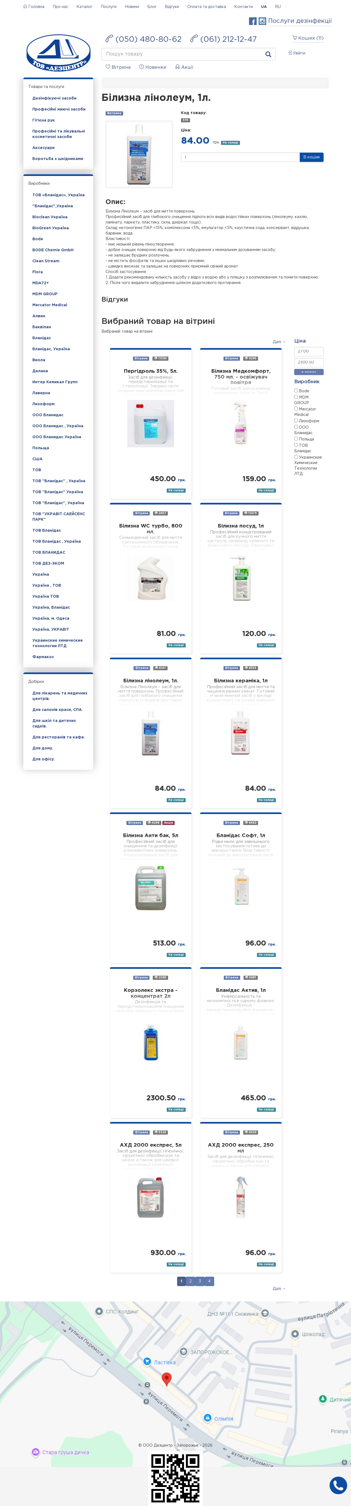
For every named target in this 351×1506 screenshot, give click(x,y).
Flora (37, 272)
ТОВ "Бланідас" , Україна (58, 481)
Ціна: (186, 130)
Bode (37, 239)
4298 (153, 822)
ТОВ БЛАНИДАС (48, 552)
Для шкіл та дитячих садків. (54, 723)
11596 (160, 358)
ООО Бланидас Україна (56, 437)
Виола (38, 360)
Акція (168, 822)
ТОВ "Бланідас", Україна (58, 503)
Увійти (296, 53)
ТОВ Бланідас (46, 530)
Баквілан (41, 327)
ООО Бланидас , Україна (57, 426)
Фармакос (43, 657)
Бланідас (41, 338)
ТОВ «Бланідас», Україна (58, 195)
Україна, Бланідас (51, 607)
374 (185, 120)
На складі (230, 142)
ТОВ (36, 470)
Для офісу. (43, 759)
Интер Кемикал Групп (55, 382)
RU (278, 7)
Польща (40, 448)
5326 (160, 1132)
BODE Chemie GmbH (52, 250)
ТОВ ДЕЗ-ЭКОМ (48, 563)
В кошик (311, 157)
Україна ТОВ (45, 596)
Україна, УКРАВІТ (50, 629)
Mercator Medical (49, 305)
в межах (309, 371)
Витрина (114, 113)
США (37, 459)
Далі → (279, 342)
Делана (40, 371)
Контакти (243, 7)
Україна (40, 574)
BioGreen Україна (50, 228)
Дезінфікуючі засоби (54, 98)
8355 (250, 667)
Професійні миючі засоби (59, 109)
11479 (250, 513)
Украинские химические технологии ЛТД (57, 643)
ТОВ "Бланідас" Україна (57, 492)
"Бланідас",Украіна (52, 206)
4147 (160, 667)
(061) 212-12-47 (223, 39)
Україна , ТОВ (46, 585)
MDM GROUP (45, 294)
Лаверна (41, 393)
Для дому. (42, 748)
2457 (160, 513)
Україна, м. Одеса (50, 618)
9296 (250, 358)
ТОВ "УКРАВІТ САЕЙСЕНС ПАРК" (58, 516)
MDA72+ (40, 283)
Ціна (300, 341)
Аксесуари (43, 148)
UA (264, 7)
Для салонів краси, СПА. (57, 709)
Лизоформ (43, 404)
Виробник (306, 382)
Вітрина (141, 358)
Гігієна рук (43, 120)
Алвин (38, 316)
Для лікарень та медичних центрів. (59, 696)
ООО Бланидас (47, 415)
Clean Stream (46, 261)
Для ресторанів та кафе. (58, 737)
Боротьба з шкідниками (57, 159)
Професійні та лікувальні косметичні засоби (58, 134)
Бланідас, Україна (51, 349)
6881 (250, 977)
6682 (250, 822)
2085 (160, 977)
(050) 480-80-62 (144, 39)
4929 (250, 1132)
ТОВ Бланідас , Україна (56, 541)
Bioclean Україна (49, 217)
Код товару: (193, 113)
